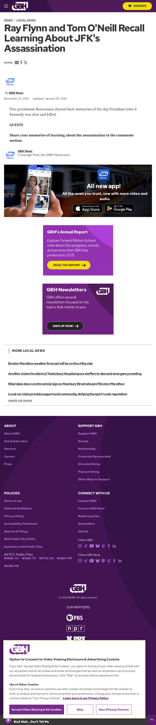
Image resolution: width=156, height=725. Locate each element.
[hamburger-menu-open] (8, 6)
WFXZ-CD (46, 558)
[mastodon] (103, 560)
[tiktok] (86, 546)
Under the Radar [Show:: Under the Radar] (20, 401)
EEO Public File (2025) (19, 539)
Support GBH (87, 433)
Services (10, 449)
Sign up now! (63, 326)
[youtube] (92, 546)
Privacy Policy (14, 516)
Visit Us (83, 531)
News (8, 20)
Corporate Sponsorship (94, 456)
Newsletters (86, 524)
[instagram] (80, 546)
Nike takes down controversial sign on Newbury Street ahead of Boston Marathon (66, 384)
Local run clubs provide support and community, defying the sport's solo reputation (67, 394)
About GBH (12, 433)
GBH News (16, 93)
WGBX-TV (29, 558)
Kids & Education (16, 441)
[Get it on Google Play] (120, 208)
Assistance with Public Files (23, 547)
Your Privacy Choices (114, 709)
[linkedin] (114, 546)
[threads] (103, 546)
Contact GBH (87, 501)
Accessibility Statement (20, 524)
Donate (137, 6)
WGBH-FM (64, 558)
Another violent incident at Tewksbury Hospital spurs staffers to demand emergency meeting (74, 374)
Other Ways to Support (94, 479)
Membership (86, 449)
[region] (74, 679)
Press (8, 464)
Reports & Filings (16, 531)
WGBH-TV (11, 558)
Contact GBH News (91, 509)
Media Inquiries (88, 516)
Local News (26, 20)
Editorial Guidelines (17, 509)
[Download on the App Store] (87, 208)
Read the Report (66, 265)
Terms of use (13, 501)
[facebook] (108, 546)
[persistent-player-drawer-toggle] (151, 720)
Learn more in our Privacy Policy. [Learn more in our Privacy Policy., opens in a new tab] (86, 698)
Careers (9, 456)
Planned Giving (88, 472)
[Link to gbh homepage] (20, 6)
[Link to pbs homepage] (74, 617)
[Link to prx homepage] (76, 638)
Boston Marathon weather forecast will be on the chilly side (50, 364)
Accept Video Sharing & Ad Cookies (37, 709)
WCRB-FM (11, 566)
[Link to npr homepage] (75, 628)
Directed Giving (89, 464)
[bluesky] (98, 546)
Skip (80, 709)
